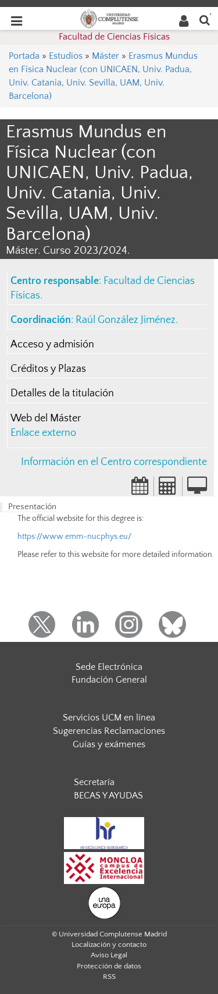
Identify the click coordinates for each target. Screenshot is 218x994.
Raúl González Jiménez (126, 320)
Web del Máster (45, 418)
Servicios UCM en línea (109, 717)
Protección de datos (109, 966)
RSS (109, 976)
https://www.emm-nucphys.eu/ (74, 536)
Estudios (66, 56)
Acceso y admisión (52, 344)
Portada (24, 56)
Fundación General (109, 679)
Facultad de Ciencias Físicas (114, 36)
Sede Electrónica (109, 667)
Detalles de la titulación (62, 393)
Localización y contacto (109, 944)
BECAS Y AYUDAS (108, 795)
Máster (105, 56)
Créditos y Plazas (48, 369)
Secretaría (94, 782)
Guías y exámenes (109, 744)
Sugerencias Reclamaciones (109, 731)
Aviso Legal (109, 955)
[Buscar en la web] (204, 19)
